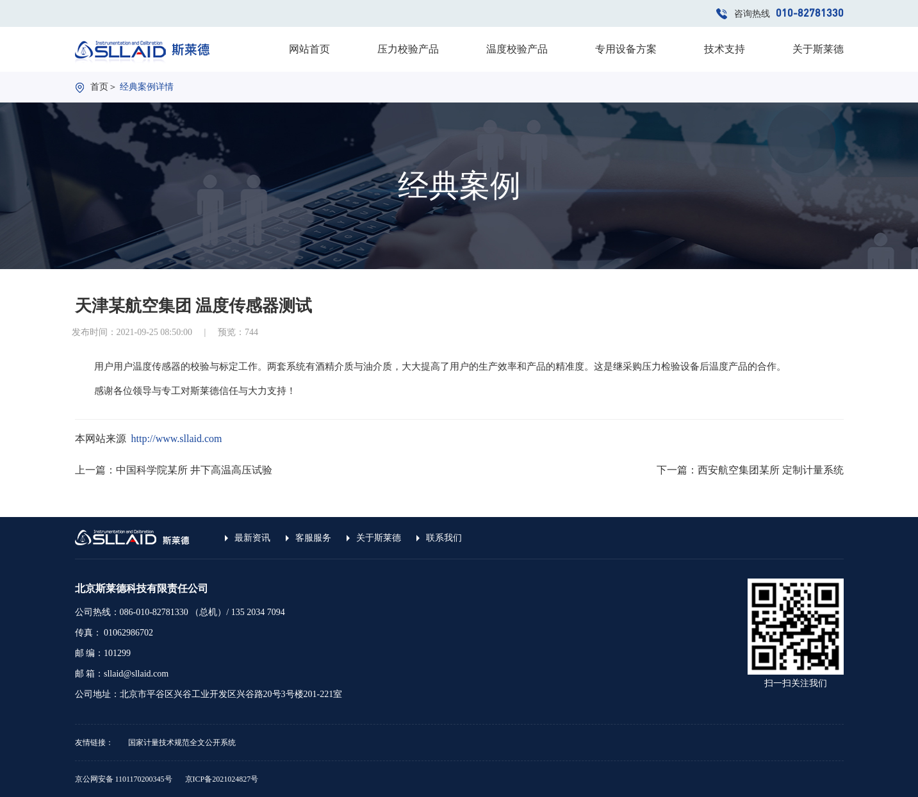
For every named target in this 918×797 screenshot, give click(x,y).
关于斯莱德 (818, 49)
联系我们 (444, 538)
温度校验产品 (517, 49)
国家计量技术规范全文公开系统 (182, 742)
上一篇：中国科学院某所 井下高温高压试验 (173, 469)
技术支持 (724, 49)
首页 (99, 87)
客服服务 (313, 538)
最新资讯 (252, 538)
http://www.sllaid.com (176, 438)
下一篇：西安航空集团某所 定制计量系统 (750, 469)
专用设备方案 (626, 49)
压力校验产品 (408, 49)
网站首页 (309, 49)
